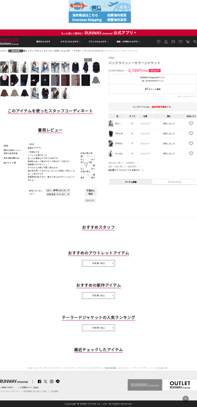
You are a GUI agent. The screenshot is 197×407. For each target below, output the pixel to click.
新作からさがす (43, 41)
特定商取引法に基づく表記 (35, 391)
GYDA (111, 57)
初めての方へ (8, 387)
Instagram (52, 381)
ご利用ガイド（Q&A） (30, 387)
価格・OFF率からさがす (127, 41)
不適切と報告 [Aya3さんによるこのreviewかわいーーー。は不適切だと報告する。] (90, 192)
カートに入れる (188, 41)
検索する (195, 41)
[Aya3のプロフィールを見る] (6, 145)
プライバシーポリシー (10, 391)
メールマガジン (173, 41)
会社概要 (54, 391)
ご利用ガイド (159, 41)
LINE (58, 381)
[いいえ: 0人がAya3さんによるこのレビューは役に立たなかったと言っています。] (58, 194)
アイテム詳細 (131, 182)
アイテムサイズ (174, 182)
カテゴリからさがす (69, 41)
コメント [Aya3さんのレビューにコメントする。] (90, 200)
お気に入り (180, 41)
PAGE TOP (185, 399)
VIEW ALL (98, 263)
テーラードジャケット (94, 50)
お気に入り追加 (191, 123)
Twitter (46, 381)
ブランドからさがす (97, 41)
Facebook (39, 381)
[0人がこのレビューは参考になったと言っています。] (58, 190)
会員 (166, 41)
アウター (78, 50)
